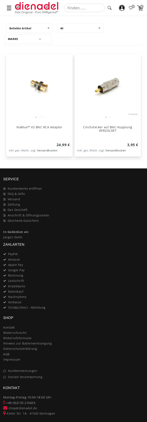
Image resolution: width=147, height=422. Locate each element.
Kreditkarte (16, 286)
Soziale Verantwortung (25, 377)
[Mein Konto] (122, 8)
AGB (6, 354)
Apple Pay (15, 265)
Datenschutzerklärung (20, 349)
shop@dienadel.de (20, 408)
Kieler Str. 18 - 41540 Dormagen (29, 413)
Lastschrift (16, 281)
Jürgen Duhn (13, 237)
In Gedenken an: (16, 232)
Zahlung (14, 204)
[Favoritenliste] (131, 8)
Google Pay (16, 270)
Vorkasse (14, 302)
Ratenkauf (16, 291)
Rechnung (15, 275)
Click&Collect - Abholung (27, 307)
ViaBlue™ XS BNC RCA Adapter (39, 127)
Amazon (14, 259)
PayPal (13, 254)
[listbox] (39, 87)
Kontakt (9, 327)
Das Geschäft (18, 210)
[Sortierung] (29, 28)
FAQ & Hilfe (16, 194)
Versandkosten (47, 150)
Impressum (11, 359)
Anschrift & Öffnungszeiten (28, 215)
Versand (14, 199)
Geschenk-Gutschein (23, 221)
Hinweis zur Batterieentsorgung (27, 343)
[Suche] (109, 8)
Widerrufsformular (17, 338)
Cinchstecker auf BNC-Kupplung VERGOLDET (107, 129)
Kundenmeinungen (22, 371)
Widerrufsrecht (14, 333)
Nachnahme (17, 297)
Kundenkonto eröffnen (25, 188)
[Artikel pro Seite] (80, 28)
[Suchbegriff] (84, 8)
